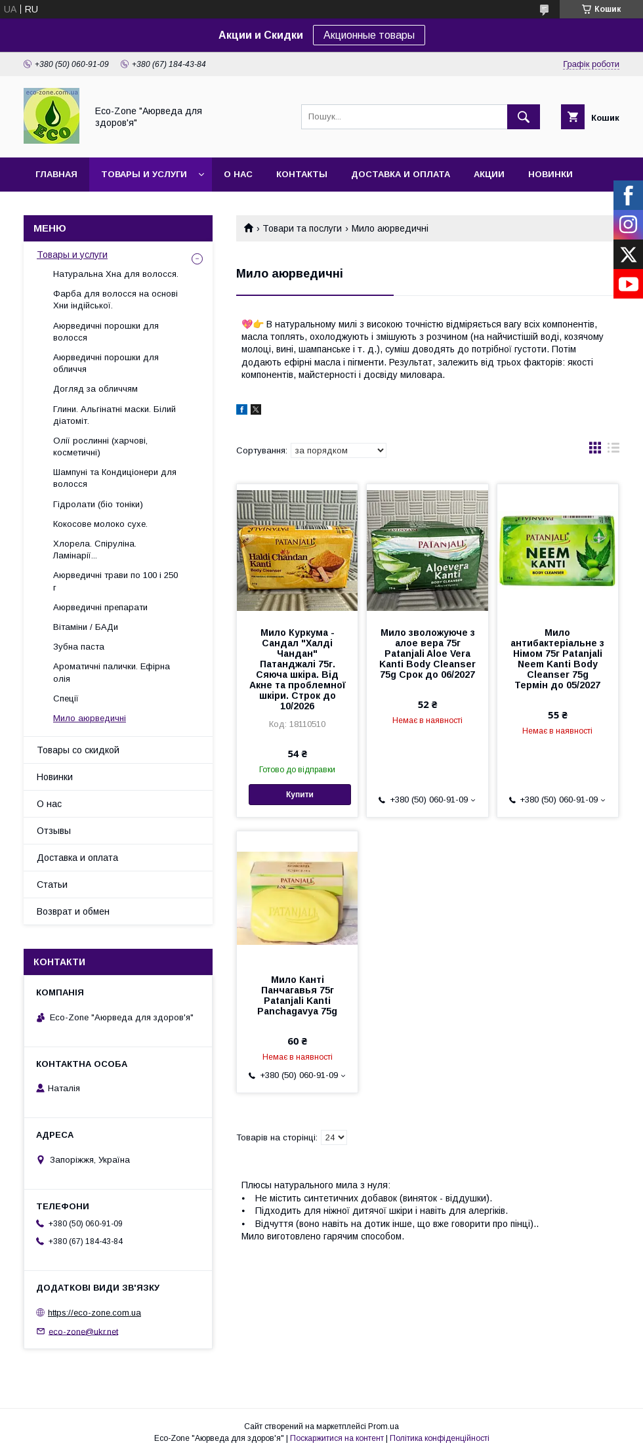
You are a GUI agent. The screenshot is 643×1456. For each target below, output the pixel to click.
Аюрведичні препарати (100, 607)
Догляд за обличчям (95, 389)
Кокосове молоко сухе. (100, 524)
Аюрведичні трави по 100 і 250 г (115, 581)
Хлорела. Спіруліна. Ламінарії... (94, 549)
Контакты (301, 174)
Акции (489, 174)
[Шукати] (523, 116)
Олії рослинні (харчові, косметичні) (100, 446)
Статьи (52, 884)
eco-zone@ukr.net (83, 1331)
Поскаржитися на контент (337, 1438)
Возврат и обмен (73, 911)
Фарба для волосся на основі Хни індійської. (115, 299)
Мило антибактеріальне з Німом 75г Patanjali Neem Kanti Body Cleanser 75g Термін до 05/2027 (557, 658)
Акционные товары (369, 35)
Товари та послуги (302, 228)
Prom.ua (383, 1426)
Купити (300, 794)
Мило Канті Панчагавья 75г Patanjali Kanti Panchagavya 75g (297, 995)
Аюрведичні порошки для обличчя (106, 363)
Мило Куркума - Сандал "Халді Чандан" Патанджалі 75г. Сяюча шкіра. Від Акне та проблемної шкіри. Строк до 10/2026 (297, 669)
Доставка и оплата (400, 174)
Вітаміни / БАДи (85, 627)
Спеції (66, 698)
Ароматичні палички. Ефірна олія (111, 672)
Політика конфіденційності (439, 1438)
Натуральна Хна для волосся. (115, 274)
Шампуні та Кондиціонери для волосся (114, 478)
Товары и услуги (144, 174)
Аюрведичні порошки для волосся (106, 332)
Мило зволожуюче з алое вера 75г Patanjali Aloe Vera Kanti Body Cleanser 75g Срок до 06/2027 (427, 653)
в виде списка (613, 451)
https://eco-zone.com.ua (94, 1313)
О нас (238, 174)
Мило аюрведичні (89, 718)
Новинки (550, 174)
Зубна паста (78, 647)
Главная (56, 174)
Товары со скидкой (78, 750)
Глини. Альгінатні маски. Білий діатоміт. (114, 415)
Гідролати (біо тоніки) (98, 504)
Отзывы (54, 830)
